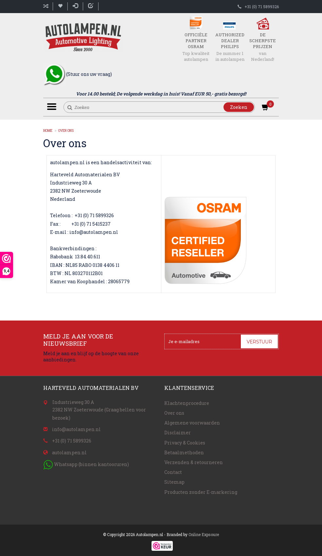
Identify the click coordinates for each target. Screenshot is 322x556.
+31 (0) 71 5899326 (261, 6)
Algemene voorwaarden (192, 423)
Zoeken (238, 107)
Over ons (66, 131)
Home (47, 131)
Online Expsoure (203, 534)
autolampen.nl (69, 452)
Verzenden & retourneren (193, 462)
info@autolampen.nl (76, 429)
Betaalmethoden (184, 452)
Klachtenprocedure (186, 403)
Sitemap (174, 482)
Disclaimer (177, 432)
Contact (173, 472)
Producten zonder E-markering (200, 492)
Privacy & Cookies (184, 443)
